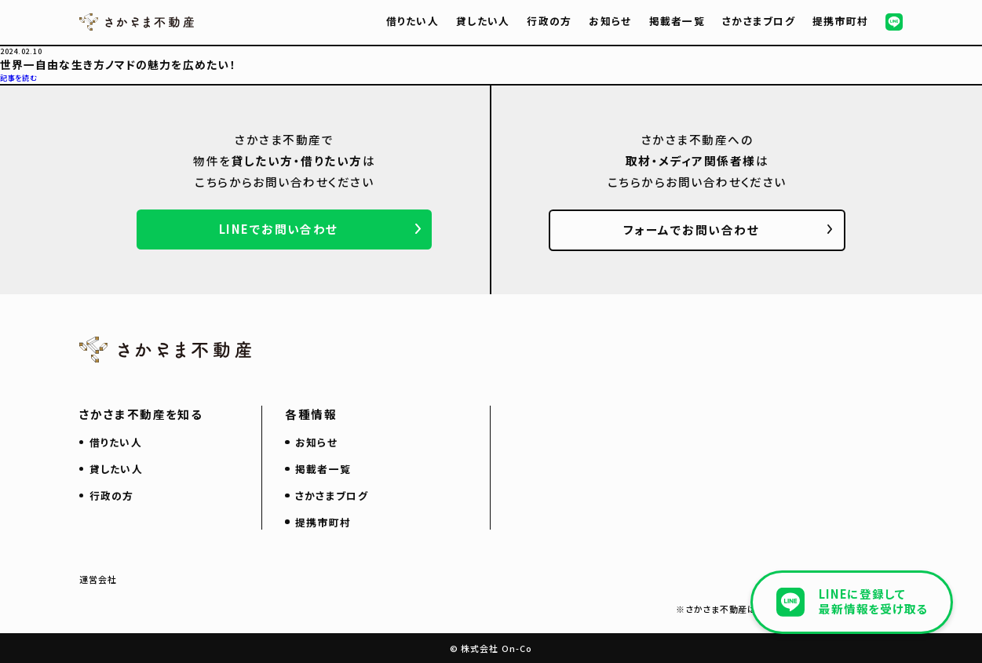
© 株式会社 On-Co (491, 648)
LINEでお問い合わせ (278, 228)
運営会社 (98, 579)
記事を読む (19, 77)
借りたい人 (412, 20)
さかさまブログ (758, 20)
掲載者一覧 (677, 20)
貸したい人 (482, 20)
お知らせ (610, 20)
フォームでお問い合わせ (691, 229)
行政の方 (549, 20)
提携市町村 (840, 20)
